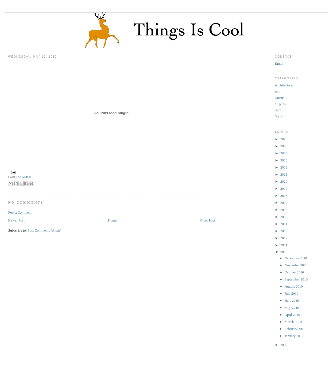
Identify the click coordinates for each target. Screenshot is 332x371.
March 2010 (293, 322)
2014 (283, 224)
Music (27, 177)
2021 (283, 174)
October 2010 (294, 272)
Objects (280, 104)
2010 (283, 252)
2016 (283, 210)
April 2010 (292, 315)
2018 (283, 196)
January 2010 (294, 336)
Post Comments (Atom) (45, 230)
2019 (283, 188)
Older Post (207, 220)
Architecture (284, 85)
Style (278, 116)
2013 (283, 231)
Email (279, 63)
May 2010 (292, 307)
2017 (283, 203)
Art (277, 91)
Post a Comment (20, 212)
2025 (283, 146)
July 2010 (292, 293)
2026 (283, 139)
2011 (283, 245)
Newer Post (16, 220)
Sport (278, 110)
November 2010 (296, 265)
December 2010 (296, 258)
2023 (283, 160)
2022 (283, 167)
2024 (283, 153)
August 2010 (294, 286)
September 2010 (296, 279)
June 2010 (292, 300)
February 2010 (295, 329)
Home (112, 220)
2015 (283, 217)
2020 (283, 181)
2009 (283, 345)
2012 (283, 238)
